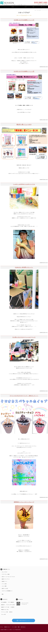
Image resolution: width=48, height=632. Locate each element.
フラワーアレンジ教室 (5, 574)
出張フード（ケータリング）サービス (8, 576)
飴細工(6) (2, 604)
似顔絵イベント (4, 581)
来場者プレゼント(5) (4, 609)
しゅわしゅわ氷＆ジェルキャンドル (24, 184)
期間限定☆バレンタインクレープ (24, 502)
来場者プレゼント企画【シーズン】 (9, 629)
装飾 (33, 6)
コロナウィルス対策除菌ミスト (7, 590)
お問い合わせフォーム (24, 620)
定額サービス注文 (5, 588)
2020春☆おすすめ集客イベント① (24, 20)
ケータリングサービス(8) (10, 604)
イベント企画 (24, 6)
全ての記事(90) (3, 602)
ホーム (5, 6)
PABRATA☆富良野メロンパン (24, 267)
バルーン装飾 (4, 586)
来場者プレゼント (14, 6)
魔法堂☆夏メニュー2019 (24, 124)
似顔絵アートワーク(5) (5, 607)
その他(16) (12, 607)
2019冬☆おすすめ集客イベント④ (24, 71)
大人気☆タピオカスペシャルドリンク (24, 337)
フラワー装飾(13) (11, 602)
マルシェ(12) (3, 614)
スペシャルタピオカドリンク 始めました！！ (24, 395)
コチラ (33, 384)
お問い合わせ (42, 6)
